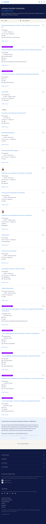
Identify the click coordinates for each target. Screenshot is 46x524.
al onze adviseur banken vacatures (29, 435)
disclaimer (3, 505)
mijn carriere (4, 462)
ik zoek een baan (5, 454)
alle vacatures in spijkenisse (8, 435)
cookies (3, 503)
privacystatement (5, 501)
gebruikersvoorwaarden (6, 499)
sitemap (3, 507)
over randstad (4, 466)
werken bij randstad (5, 498)
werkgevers (4, 458)
